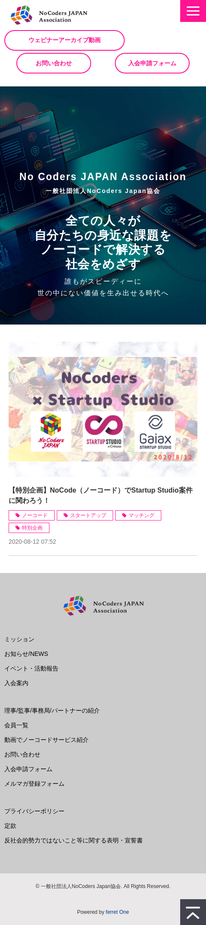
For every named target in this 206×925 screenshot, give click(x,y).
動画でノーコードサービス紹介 (46, 739)
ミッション (19, 639)
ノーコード (35, 515)
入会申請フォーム (152, 63)
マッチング (141, 515)
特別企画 (32, 528)
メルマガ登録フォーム (34, 783)
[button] (193, 11)
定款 (10, 825)
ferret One (117, 912)
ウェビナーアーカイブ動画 (64, 40)
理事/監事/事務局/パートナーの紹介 (52, 710)
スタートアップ (88, 515)
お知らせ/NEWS (26, 653)
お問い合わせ (54, 63)
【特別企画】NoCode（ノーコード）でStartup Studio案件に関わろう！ (101, 495)
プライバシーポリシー (34, 811)
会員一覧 (16, 725)
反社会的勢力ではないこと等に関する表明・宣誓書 (73, 840)
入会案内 (16, 683)
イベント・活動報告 (31, 668)
